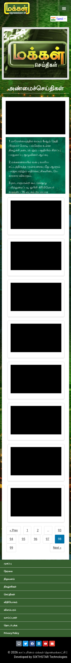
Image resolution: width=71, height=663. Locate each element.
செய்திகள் (9, 594)
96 (35, 539)
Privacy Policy (11, 633)
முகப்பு (8, 563)
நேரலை (8, 571)
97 (47, 539)
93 (59, 530)
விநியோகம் (10, 602)
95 (23, 539)
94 (11, 539)
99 (11, 547)
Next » (57, 547)
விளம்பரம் (10, 609)
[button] (64, 8)
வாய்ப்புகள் (10, 617)
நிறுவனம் (9, 579)
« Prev (14, 530)
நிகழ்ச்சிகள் (10, 586)
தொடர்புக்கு (10, 625)
